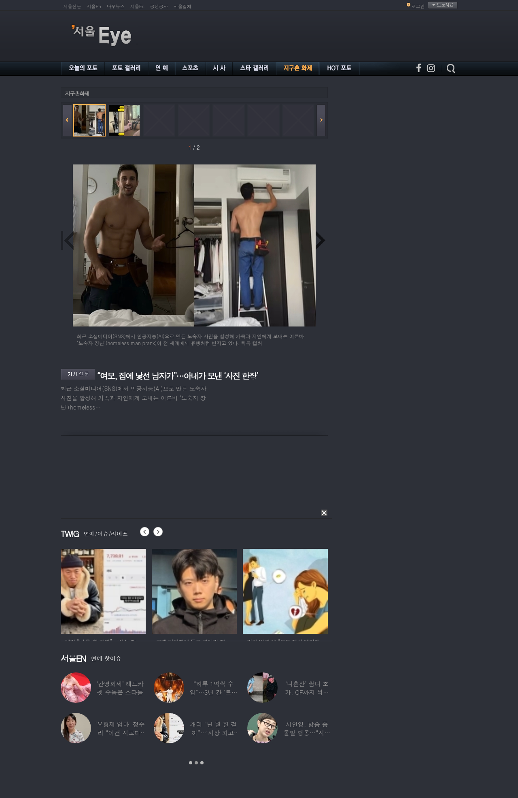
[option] (103, 590)
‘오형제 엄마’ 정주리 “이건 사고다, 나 (119, 732)
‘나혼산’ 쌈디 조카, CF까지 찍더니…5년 (306, 692)
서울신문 (72, 6)
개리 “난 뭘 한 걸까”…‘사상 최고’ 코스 (213, 732)
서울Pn (94, 6)
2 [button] (196, 762)
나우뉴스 (116, 6)
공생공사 (159, 6)
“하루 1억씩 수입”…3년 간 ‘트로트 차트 (213, 692)
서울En (137, 6)
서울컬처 (182, 6)
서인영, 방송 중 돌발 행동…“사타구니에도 (306, 732)
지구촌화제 (77, 93)
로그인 (418, 6)
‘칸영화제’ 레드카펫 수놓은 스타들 (120, 687)
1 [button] (190, 762)
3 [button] (202, 762)
